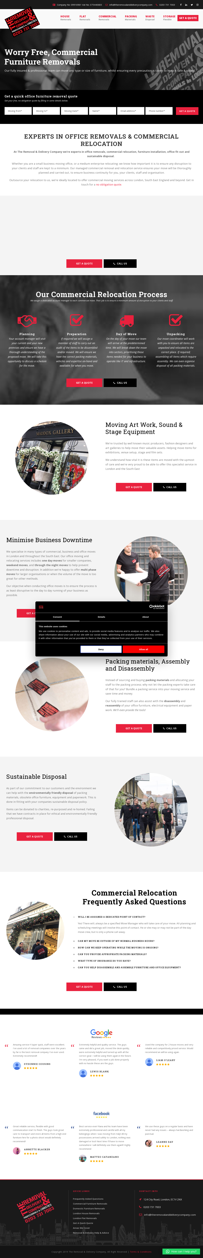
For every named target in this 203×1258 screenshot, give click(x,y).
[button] (181, 1251)
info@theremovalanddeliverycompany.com (128, 4)
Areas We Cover (81, 1227)
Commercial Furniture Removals (90, 1203)
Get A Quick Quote (83, 1223)
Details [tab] (101, 616)
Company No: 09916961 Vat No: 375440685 (77, 4)
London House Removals (86, 1213)
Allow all (143, 649)
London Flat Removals (85, 1218)
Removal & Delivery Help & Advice (91, 1232)
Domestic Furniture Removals (89, 1208)
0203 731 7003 (165, 4)
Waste (150, 18)
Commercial (107, 18)
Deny (101, 649)
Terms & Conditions (141, 1251)
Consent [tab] (57, 616)
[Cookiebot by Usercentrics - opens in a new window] (151, 607)
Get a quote (188, 18)
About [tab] (145, 616)
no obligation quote (108, 184)
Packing (131, 18)
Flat (85, 18)
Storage (169, 18)
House (66, 18)
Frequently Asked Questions (88, 1198)
